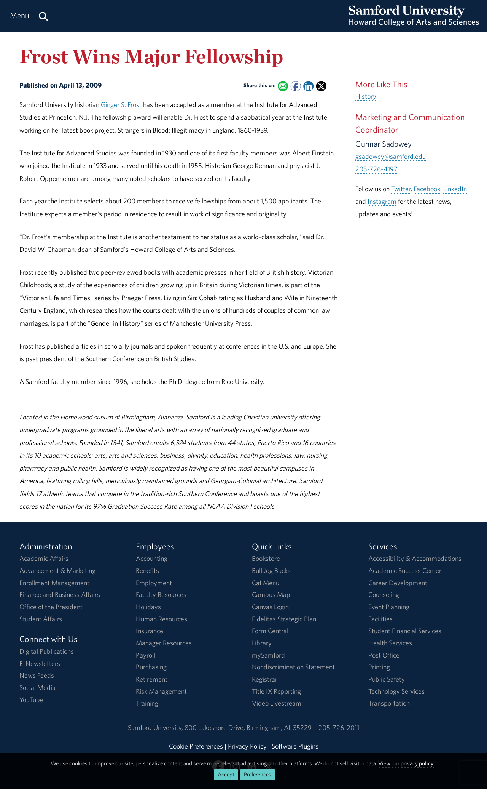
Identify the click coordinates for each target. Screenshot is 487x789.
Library (262, 643)
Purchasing (151, 667)
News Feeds (36, 675)
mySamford (268, 655)
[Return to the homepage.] (413, 23)
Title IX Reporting (276, 691)
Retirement (151, 679)
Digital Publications (46, 651)
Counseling (383, 594)
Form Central (270, 630)
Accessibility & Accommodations (415, 558)
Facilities (380, 619)
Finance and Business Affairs (59, 594)
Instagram (382, 201)
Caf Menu (265, 582)
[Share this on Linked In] (308, 86)
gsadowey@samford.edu (390, 156)
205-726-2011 (338, 727)
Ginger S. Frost (121, 104)
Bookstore (266, 558)
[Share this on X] (321, 86)
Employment (154, 582)
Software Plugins (295, 746)
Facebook (427, 188)
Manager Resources (164, 643)
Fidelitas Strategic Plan (284, 619)
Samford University (156, 727)
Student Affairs (40, 619)
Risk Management (161, 691)
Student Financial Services (404, 630)
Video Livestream (276, 703)
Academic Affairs (43, 558)
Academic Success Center (404, 570)
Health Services (390, 643)
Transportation (389, 703)
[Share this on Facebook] (296, 86)
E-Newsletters (39, 663)
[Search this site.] (43, 16)
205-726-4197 (376, 169)
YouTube (31, 699)
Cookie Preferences (196, 746)
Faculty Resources (161, 594)
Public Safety (386, 679)
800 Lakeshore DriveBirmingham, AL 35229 (248, 727)
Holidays (148, 606)
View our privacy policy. (406, 763)
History (365, 96)
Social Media (37, 687)
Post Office (383, 655)
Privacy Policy (247, 746)
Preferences (257, 774)
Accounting (151, 558)
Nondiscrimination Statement (293, 667)
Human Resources (161, 619)
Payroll (145, 655)
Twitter (401, 188)
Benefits (147, 570)
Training (147, 703)
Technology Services (396, 691)
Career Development (397, 582)
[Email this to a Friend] (283, 86)
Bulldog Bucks (271, 570)
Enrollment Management (54, 582)
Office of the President (51, 606)
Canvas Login (270, 606)
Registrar (264, 679)
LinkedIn (455, 188)
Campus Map (271, 594)
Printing (379, 667)
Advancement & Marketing (57, 570)
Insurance (149, 630)
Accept (226, 774)
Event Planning (388, 606)
